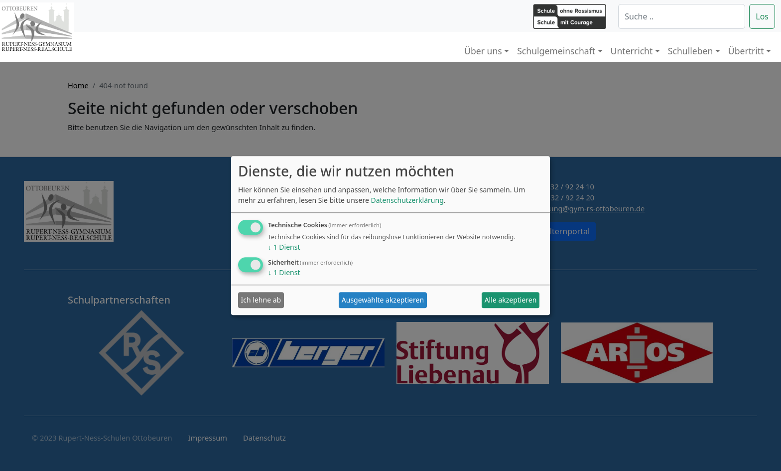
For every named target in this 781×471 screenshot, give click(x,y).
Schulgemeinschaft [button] (556, 51)
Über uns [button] (483, 51)
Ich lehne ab (261, 300)
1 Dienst (284, 247)
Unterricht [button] (632, 51)
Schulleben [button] (690, 51)
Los (762, 16)
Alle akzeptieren (511, 300)
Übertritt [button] (746, 51)
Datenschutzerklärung (407, 200)
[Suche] (681, 16)
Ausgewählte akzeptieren (383, 300)
